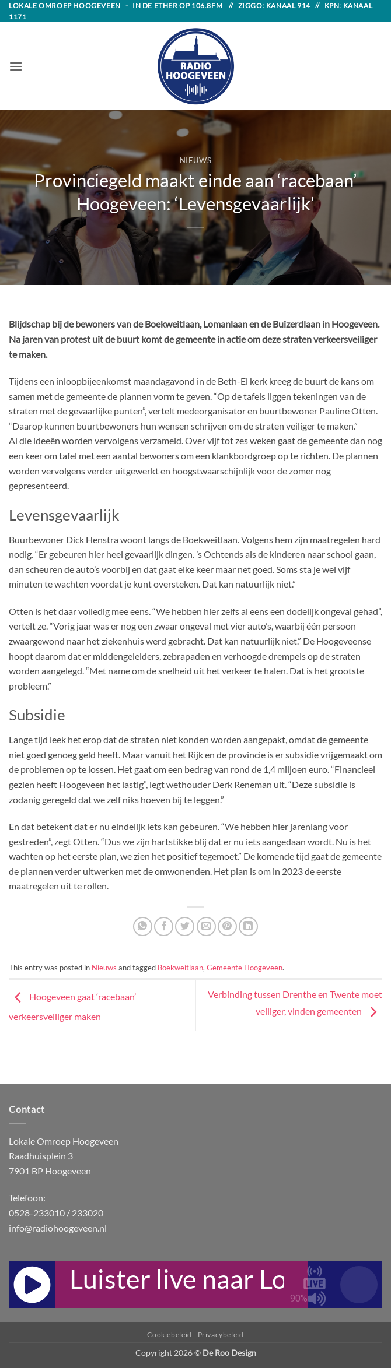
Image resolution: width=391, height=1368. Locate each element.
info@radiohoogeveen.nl (58, 1227)
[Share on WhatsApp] (142, 926)
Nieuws (196, 160)
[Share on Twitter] (184, 926)
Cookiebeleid (169, 1334)
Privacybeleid (221, 1334)
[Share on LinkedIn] (248, 926)
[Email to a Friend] (206, 926)
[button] (16, 66)
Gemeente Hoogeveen (244, 967)
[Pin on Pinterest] (227, 926)
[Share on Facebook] (163, 926)
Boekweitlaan (180, 967)
